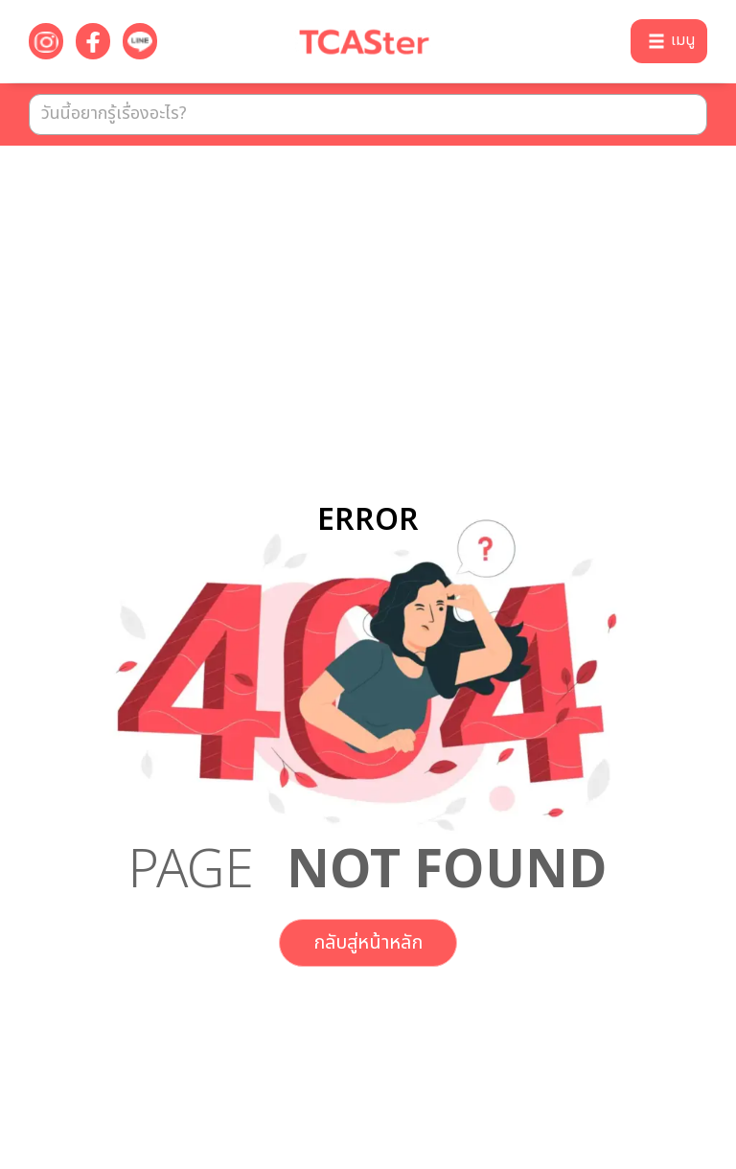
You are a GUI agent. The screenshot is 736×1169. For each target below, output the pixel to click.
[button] (669, 41)
